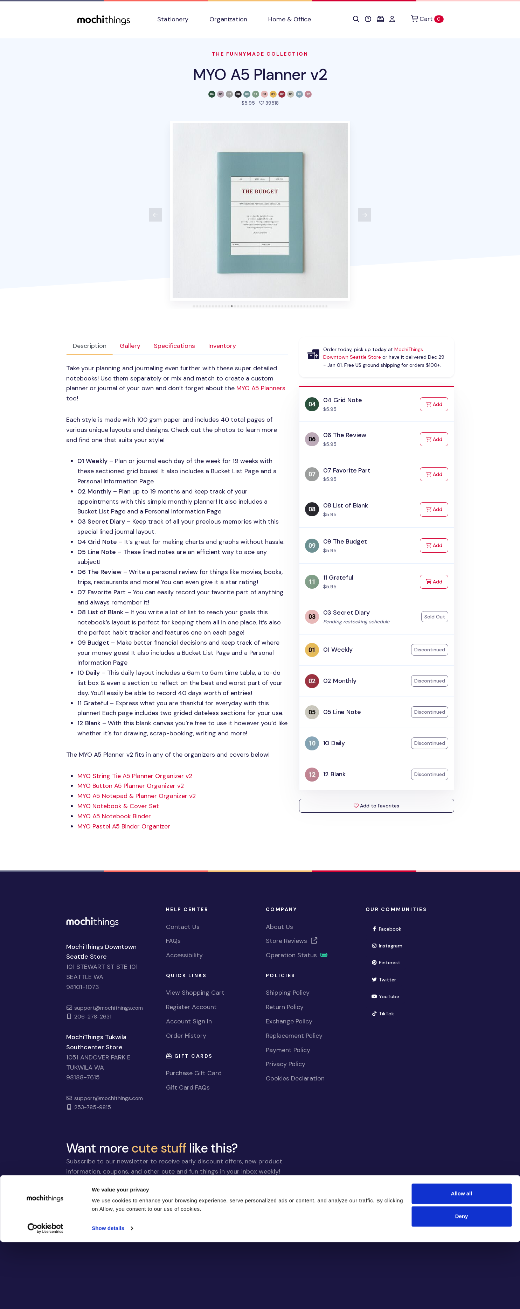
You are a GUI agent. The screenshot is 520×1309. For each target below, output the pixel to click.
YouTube (386, 996)
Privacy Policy (285, 1064)
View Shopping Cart (195, 992)
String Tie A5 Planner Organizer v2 (134, 776)
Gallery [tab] (130, 346)
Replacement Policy (294, 1035)
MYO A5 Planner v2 (260, 74)
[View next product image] (364, 215)
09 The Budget (345, 541)
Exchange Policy (289, 1021)
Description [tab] (89, 346)
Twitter (384, 979)
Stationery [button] (172, 19)
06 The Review (345, 435)
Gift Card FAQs (188, 1087)
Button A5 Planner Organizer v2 (130, 786)
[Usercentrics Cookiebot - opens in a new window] (45, 1295)
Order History (186, 1035)
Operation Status (297, 955)
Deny (461, 1283)
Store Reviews (292, 941)
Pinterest (386, 962)
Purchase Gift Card (194, 1073)
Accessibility (184, 955)
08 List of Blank (345, 505)
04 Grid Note (342, 400)
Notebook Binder (114, 816)
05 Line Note (342, 712)
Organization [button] (228, 19)
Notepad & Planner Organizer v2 (136, 796)
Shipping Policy (288, 992)
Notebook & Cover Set (118, 806)
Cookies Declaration (295, 1078)
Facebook (387, 929)
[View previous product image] (155, 215)
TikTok (383, 1013)
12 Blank (334, 774)
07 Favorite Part (346, 470)
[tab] (194, 306)
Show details (108, 1295)
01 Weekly (338, 649)
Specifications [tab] (174, 346)
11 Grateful (338, 577)
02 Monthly (339, 681)
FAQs (173, 941)
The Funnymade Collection (260, 54)
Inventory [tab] (222, 346)
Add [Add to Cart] (437, 403)
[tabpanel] (177, 597)
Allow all (461, 1261)
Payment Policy (288, 1050)
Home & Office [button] (289, 19)
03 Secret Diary (346, 612)
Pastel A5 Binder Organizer (123, 826)
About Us (279, 927)
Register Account (191, 1007)
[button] (356, 19)
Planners (260, 388)
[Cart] (427, 19)
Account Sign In (189, 1021)
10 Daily (334, 743)
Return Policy (285, 1007)
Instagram (387, 946)
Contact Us (183, 927)
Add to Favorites (376, 806)
